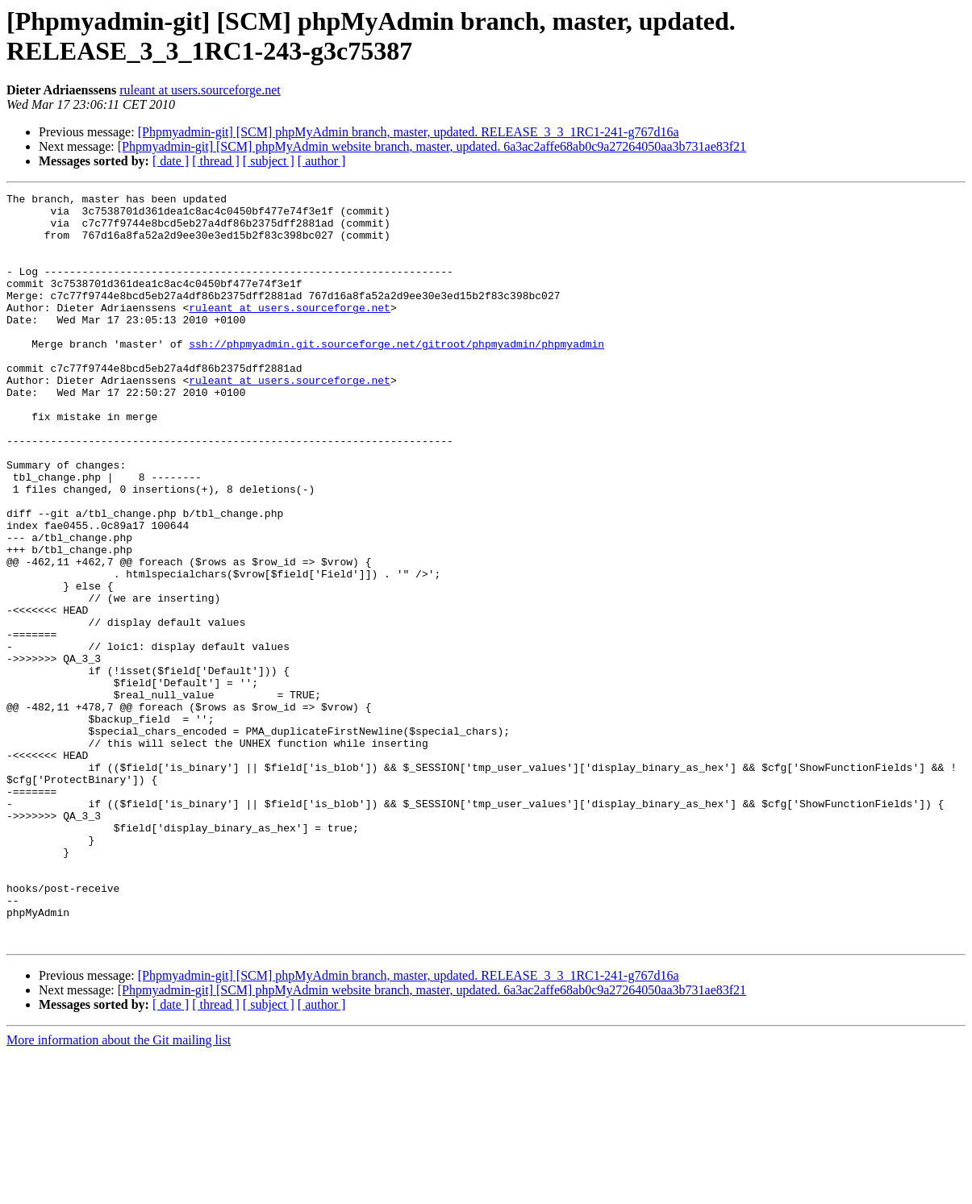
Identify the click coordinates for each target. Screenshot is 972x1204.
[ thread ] (216, 161)
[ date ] (170, 161)
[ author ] (322, 161)
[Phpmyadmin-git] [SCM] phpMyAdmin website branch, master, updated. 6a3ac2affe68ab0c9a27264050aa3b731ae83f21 (432, 146)
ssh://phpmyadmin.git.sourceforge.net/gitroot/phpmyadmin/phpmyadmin (396, 375)
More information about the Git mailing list (118, 1190)
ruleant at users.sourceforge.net (200, 90)
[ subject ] (268, 161)
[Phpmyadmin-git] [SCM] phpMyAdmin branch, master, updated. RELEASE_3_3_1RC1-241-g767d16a (408, 132)
